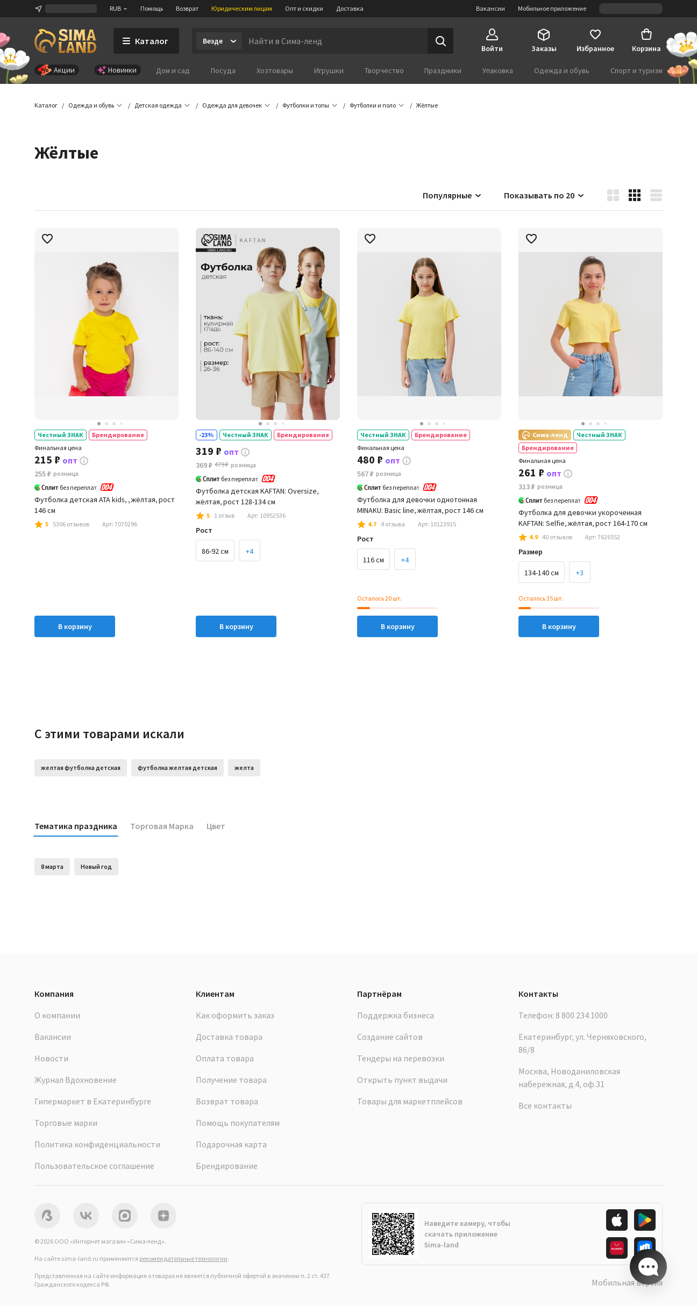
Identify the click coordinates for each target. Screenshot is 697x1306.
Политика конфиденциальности (97, 1144)
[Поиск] (440, 41)
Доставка (350, 8)
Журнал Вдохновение (75, 1079)
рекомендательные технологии (183, 1258)
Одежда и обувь (561, 70)
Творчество (384, 70)
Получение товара (231, 1079)
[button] (427, 105)
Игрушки (329, 70)
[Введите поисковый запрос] (335, 41)
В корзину (75, 626)
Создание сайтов (390, 1036)
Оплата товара (225, 1058)
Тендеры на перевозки (400, 1058)
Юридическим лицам (241, 8)
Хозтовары (275, 70)
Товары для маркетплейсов (410, 1101)
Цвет (216, 825)
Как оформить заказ (235, 1015)
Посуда (223, 70)
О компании (57, 1015)
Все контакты (545, 1105)
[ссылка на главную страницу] (65, 40)
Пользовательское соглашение (94, 1165)
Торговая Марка (162, 825)
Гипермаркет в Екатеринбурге (92, 1101)
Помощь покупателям (238, 1122)
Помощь (151, 8)
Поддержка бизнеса (395, 1015)
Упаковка (497, 70)
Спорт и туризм (636, 70)
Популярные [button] (452, 195)
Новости (51, 1058)
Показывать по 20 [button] (544, 195)
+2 (479, 560)
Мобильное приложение (552, 8)
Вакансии (490, 8)
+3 (292, 551)
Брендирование (227, 1165)
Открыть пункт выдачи (402, 1079)
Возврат (187, 8)
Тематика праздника (75, 825)
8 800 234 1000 (582, 1015)
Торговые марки (65, 1122)
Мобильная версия (627, 1282)
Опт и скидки (304, 8)
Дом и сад (173, 70)
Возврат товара (227, 1101)
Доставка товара (229, 1036)
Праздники (442, 70)
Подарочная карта (231, 1144)
